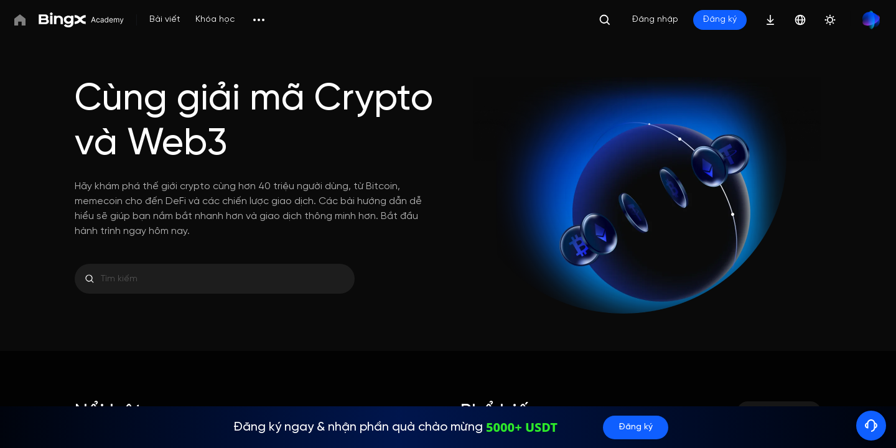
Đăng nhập (655, 19)
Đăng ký (720, 19)
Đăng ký (635, 427)
